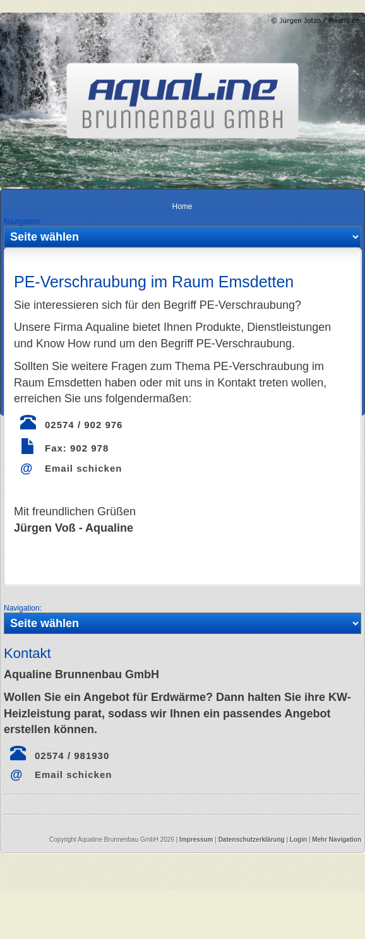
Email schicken (83, 468)
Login (298, 839)
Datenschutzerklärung (252, 839)
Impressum (196, 839)
